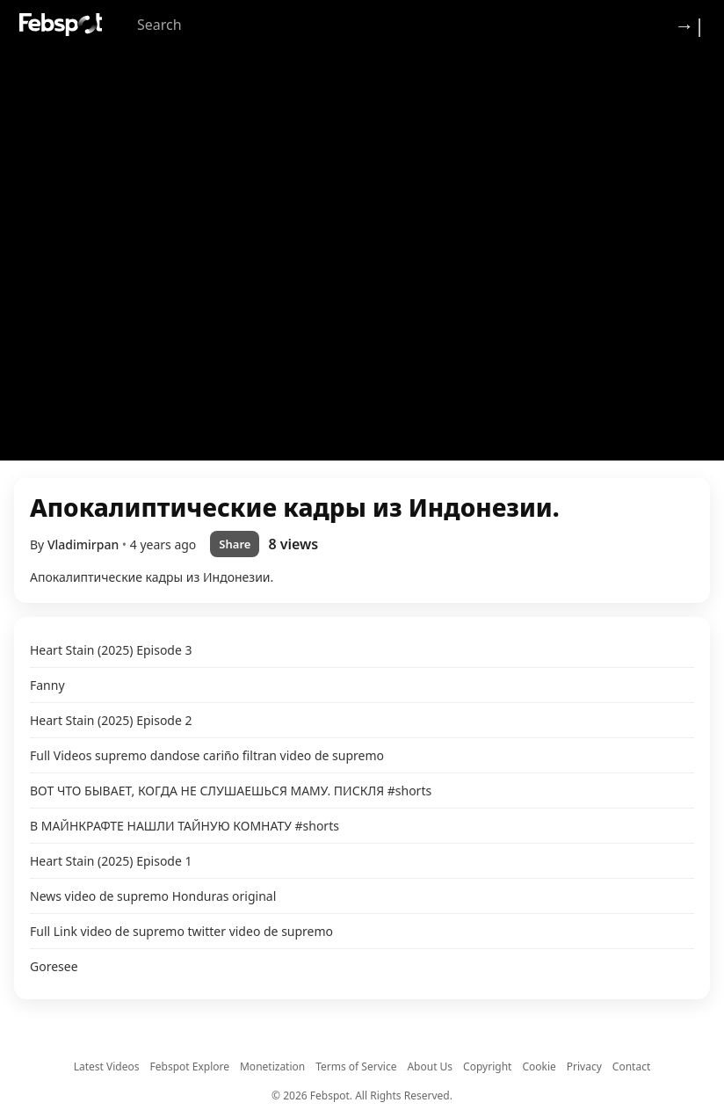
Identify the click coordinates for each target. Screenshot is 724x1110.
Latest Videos (107, 1066)
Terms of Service (355, 1066)
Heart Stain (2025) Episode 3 (111, 650)
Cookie (538, 1066)
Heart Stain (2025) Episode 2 (111, 720)
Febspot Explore (189, 1066)
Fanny (47, 685)
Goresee (54, 966)
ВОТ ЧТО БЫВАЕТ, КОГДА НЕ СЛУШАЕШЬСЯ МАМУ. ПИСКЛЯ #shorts (230, 790)
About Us (429, 1066)
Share (234, 544)
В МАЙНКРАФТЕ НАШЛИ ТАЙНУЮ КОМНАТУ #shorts (184, 825)
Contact (631, 1066)
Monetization (272, 1066)
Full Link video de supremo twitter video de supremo (181, 931)
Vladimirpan (84, 544)
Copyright (487, 1066)
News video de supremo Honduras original (153, 896)
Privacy (584, 1066)
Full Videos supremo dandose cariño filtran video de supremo (207, 755)
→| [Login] (690, 24)
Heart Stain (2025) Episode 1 (111, 860)
